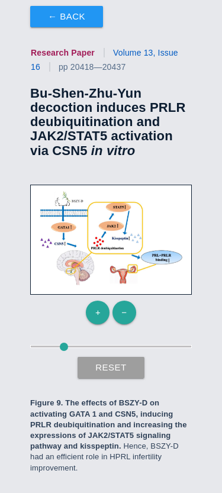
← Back (66, 16)
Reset (111, 367)
